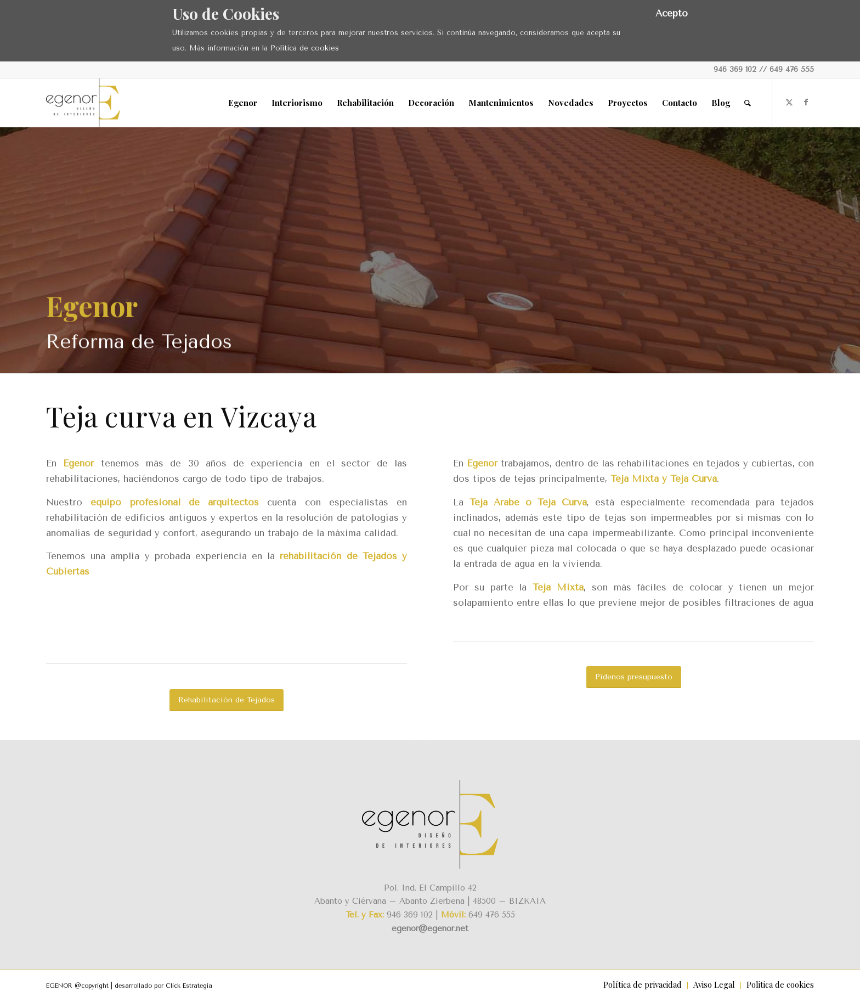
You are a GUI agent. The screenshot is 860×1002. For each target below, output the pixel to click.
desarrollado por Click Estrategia (163, 985)
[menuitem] (242, 102)
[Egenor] (83, 102)
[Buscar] (747, 102)
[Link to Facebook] (805, 102)
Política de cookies (304, 48)
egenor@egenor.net (430, 928)
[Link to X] (789, 102)
